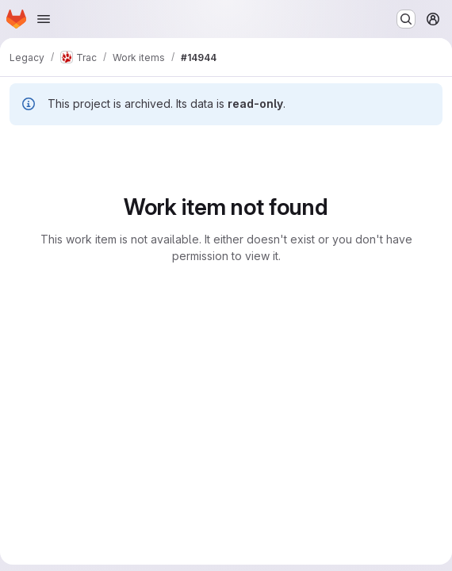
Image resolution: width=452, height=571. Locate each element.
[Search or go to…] (406, 19)
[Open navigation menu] (43, 19)
